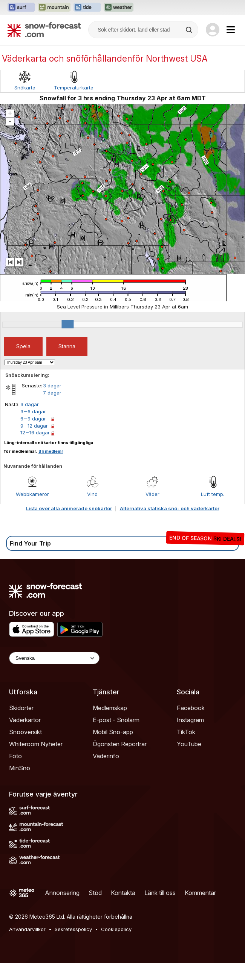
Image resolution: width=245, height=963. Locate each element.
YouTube (189, 744)
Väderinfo (106, 756)
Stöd (95, 892)
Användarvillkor (27, 929)
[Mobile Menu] (230, 29)
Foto (15, 756)
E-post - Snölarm (116, 720)
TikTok (186, 732)
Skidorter (21, 708)
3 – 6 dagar (33, 411)
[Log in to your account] (212, 29)
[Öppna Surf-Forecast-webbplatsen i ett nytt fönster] (21, 7)
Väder (152, 494)
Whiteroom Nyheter (36, 744)
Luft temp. (212, 494)
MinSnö (19, 768)
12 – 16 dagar (35, 432)
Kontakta (123, 892)
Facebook (191, 708)
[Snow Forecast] (44, 29)
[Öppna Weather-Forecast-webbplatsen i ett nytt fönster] (118, 7)
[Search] (189, 29)
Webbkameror (32, 494)
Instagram (190, 720)
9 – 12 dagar (34, 426)
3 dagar (52, 385)
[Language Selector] (54, 658)
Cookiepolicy (116, 929)
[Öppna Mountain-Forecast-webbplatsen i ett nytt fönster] (54, 7)
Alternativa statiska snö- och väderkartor (169, 508)
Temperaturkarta (73, 88)
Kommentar (200, 892)
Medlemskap (110, 708)
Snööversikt (25, 732)
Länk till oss (160, 892)
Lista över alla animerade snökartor (69, 508)
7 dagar (52, 393)
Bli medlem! (50, 451)
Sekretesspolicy (73, 929)
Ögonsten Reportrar (120, 744)
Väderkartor (25, 720)
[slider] (67, 324)
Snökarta (24, 88)
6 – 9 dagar (33, 419)
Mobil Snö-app (113, 732)
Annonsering (62, 892)
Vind (92, 494)
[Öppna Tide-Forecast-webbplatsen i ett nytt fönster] (87, 7)
